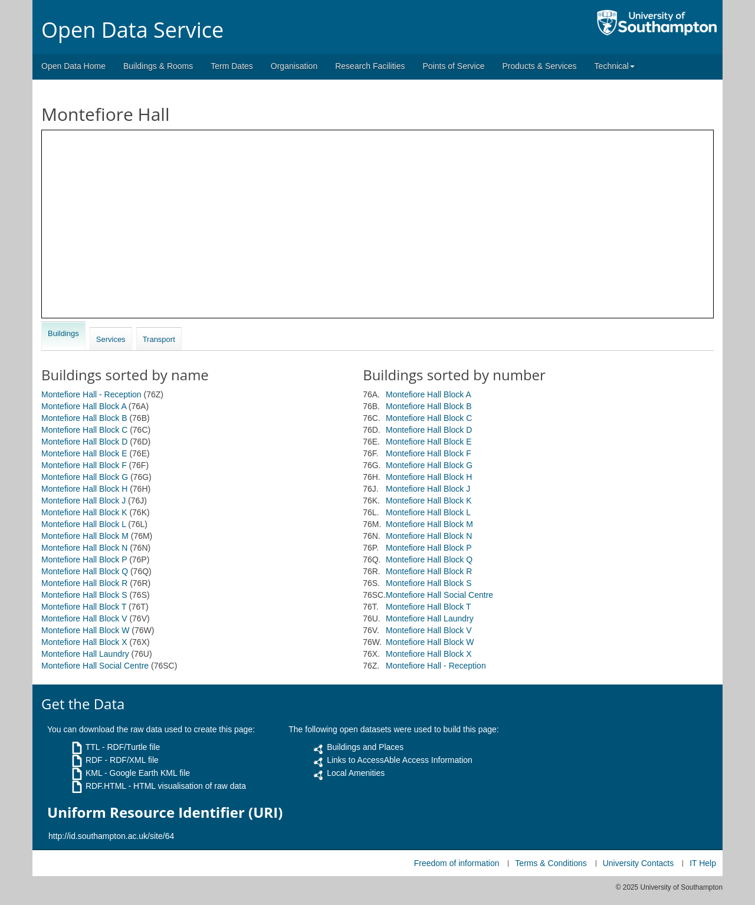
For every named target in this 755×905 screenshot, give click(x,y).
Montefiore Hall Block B (84, 418)
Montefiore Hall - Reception (91, 394)
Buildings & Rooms (158, 66)
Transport (159, 339)
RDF (94, 760)
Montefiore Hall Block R (84, 583)
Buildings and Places (365, 747)
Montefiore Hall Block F (84, 465)
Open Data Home (73, 66)
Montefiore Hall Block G (84, 477)
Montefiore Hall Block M (85, 536)
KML (94, 773)
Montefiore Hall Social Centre (95, 665)
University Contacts (638, 863)
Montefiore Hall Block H (84, 488)
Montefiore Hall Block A (83, 406)
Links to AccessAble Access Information (399, 760)
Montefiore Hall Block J (83, 500)
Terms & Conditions (550, 863)
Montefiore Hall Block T (83, 606)
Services (111, 339)
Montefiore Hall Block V (84, 618)
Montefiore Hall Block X (84, 642)
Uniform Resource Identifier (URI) (165, 812)
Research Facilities (370, 66)
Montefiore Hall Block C (84, 430)
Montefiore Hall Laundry (85, 654)
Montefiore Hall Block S (84, 595)
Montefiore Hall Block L (83, 524)
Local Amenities (356, 773)
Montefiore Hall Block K (84, 512)
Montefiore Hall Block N (84, 547)
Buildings (63, 333)
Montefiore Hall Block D (84, 441)
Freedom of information (457, 863)
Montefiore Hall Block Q (84, 571)
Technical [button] (615, 66)
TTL (93, 747)
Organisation (294, 66)
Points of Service (453, 66)
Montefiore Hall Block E (84, 453)
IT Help (703, 863)
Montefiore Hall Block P (84, 559)
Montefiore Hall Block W (85, 630)
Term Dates (232, 66)
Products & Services (540, 66)
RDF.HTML (106, 786)
